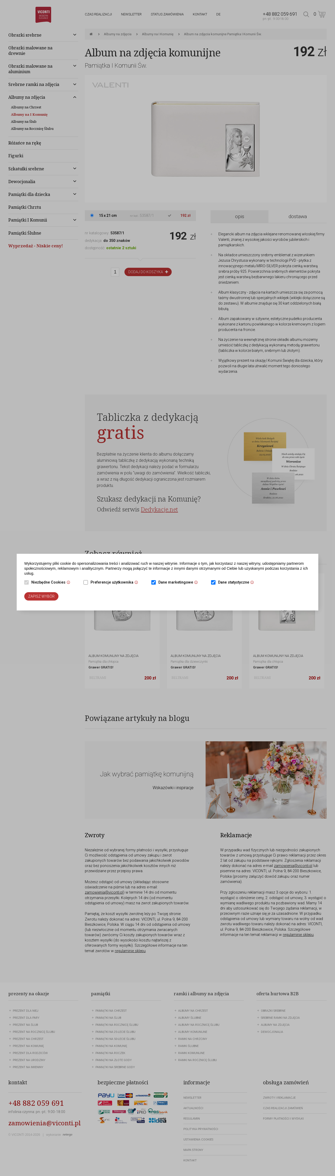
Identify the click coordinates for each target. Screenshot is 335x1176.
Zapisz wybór (41, 596)
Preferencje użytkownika (116, 582)
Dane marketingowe (179, 582)
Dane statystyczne (237, 582)
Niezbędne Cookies (52, 582)
